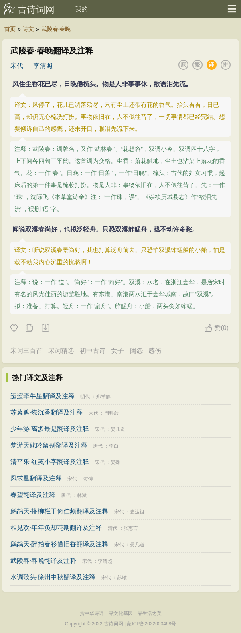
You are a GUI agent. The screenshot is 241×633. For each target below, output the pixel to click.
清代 (112, 528)
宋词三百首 (26, 350)
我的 (81, 9)
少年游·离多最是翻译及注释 (49, 428)
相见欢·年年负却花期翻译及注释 (56, 527)
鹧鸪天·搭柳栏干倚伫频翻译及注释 (59, 511)
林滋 (82, 495)
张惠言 (131, 528)
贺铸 (88, 479)
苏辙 (122, 577)
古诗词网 (36, 9)
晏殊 (115, 462)
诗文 (28, 29)
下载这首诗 (45, 328)
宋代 (16, 65)
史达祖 (137, 512)
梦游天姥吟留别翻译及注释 (48, 445)
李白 (114, 446)
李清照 (43, 65)
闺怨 (136, 350)
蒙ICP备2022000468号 (151, 624)
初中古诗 (92, 350)
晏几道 (118, 429)
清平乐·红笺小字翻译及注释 (49, 461)
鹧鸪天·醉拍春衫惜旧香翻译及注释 (59, 544)
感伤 (154, 350)
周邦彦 (111, 413)
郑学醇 (103, 396)
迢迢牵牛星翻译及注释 (42, 396)
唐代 (98, 446)
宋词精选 (61, 350)
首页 (10, 29)
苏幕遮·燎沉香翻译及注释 (46, 412)
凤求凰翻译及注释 (36, 478)
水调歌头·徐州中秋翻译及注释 (52, 577)
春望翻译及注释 (32, 494)
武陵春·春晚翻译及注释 (43, 560)
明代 (85, 396)
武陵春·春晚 (56, 29)
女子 (117, 350)
